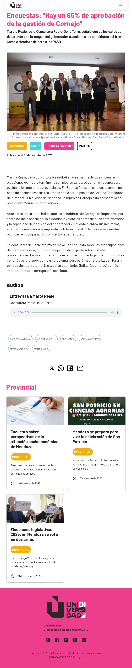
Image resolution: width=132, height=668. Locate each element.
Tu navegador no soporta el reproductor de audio (66, 312)
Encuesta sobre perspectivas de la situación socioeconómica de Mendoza (34, 439)
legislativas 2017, (46, 338)
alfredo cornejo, (19, 348)
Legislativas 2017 (59, 146)
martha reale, (41, 348)
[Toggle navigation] (121, 4)
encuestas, (68, 338)
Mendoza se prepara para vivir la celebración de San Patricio (96, 436)
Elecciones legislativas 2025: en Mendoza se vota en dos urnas (34, 534)
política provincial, (20, 338)
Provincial (16, 146)
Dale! (35, 146)
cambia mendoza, (90, 338)
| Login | (78, 657)
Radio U (84, 146)
